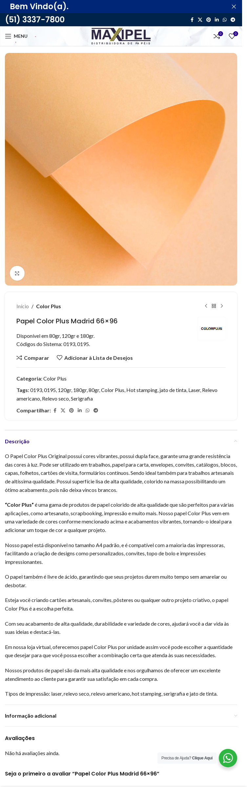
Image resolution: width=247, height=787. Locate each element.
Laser (194, 390)
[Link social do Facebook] (192, 19)
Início (22, 306)
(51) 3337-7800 (35, 19)
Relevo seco (55, 398)
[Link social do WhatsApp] (225, 19)
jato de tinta (172, 390)
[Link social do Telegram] (233, 19)
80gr (94, 390)
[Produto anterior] (206, 306)
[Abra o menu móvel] (16, 36)
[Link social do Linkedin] (217, 19)
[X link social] (200, 19)
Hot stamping (141, 390)
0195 (50, 390)
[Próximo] (222, 306)
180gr (80, 390)
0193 (36, 390)
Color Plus (48, 306)
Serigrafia (82, 398)
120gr (64, 390)
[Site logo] (121, 35)
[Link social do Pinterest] (208, 19)
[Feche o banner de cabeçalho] (234, 6)
